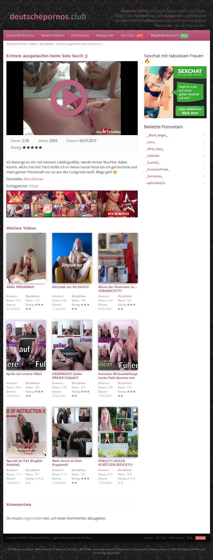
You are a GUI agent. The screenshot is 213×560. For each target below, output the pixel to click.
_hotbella (152, 156)
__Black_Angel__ (157, 135)
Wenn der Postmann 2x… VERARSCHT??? (117, 289)
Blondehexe (47, 44)
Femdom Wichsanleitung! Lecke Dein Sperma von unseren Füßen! (118, 378)
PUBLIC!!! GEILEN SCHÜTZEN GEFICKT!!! (115, 463)
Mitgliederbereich (169, 35)
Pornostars (164, 25)
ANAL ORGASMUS (20, 287)
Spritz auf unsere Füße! (24, 374)
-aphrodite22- (156, 183)
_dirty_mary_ (155, 149)
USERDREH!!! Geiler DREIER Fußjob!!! (67, 376)
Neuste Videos (52, 35)
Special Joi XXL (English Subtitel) (24, 463)
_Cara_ (150, 142)
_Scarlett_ (153, 162)
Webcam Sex (176, 538)
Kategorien (174, 15)
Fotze (33, 186)
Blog (190, 538)
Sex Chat (132, 35)
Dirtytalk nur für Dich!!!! (70, 287)
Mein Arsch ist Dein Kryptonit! (67, 463)
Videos (33, 44)
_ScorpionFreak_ (157, 169)
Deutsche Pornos (135, 11)
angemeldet (32, 518)
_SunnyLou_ (154, 176)
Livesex (148, 538)
